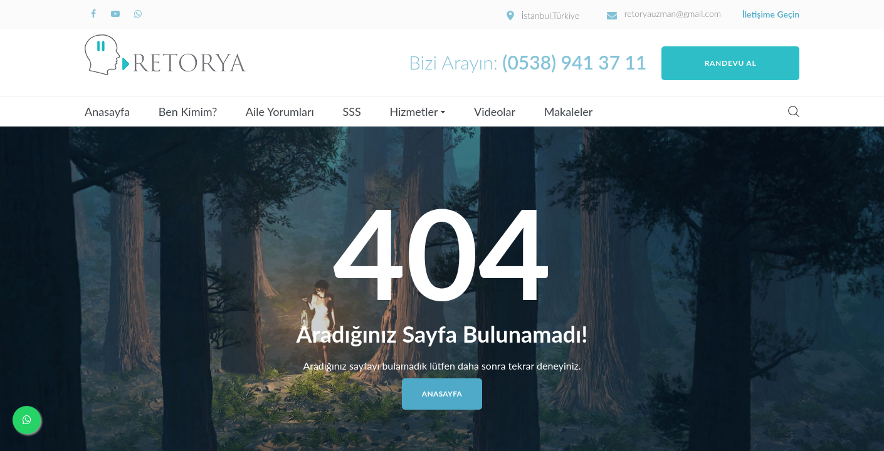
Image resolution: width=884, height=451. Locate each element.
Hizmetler (413, 111)
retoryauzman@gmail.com (673, 14)
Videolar (494, 111)
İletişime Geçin (770, 14)
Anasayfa (107, 111)
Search (793, 111)
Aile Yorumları (280, 111)
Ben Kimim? (188, 111)
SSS (352, 111)
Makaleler (568, 111)
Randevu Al (731, 63)
